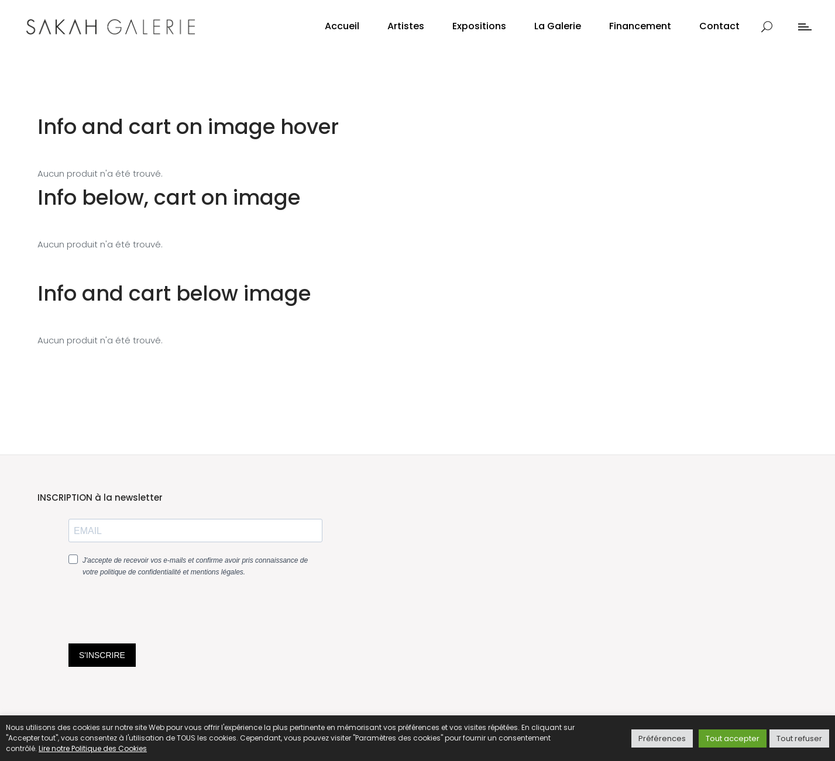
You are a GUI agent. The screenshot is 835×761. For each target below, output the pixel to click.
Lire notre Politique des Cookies (93, 748)
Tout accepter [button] (733, 738)
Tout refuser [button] (799, 738)
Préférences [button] (662, 738)
